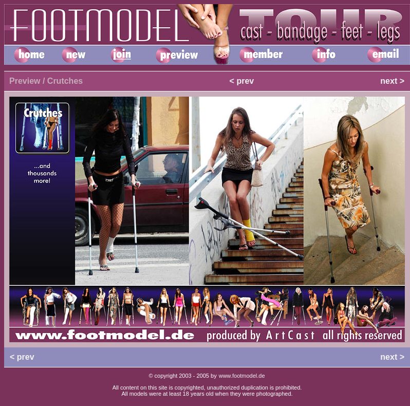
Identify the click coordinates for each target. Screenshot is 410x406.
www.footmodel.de (242, 376)
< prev (242, 81)
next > (392, 81)
